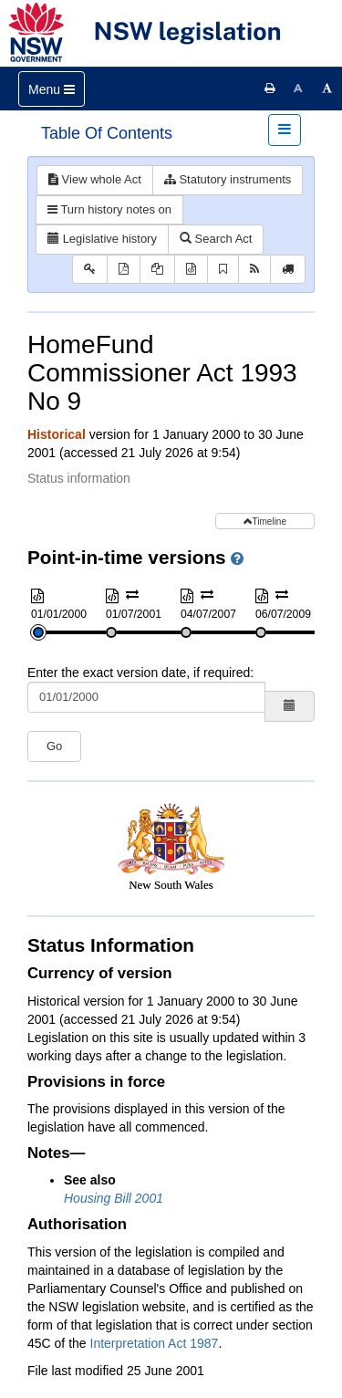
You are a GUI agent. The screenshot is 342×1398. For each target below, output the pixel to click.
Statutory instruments (227, 179)
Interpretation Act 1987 (154, 1343)
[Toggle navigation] (51, 89)
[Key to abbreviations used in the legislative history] (90, 270)
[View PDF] (123, 270)
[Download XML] (191, 270)
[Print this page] (269, 88)
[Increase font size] (327, 88)
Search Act (216, 238)
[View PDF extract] (157, 270)
